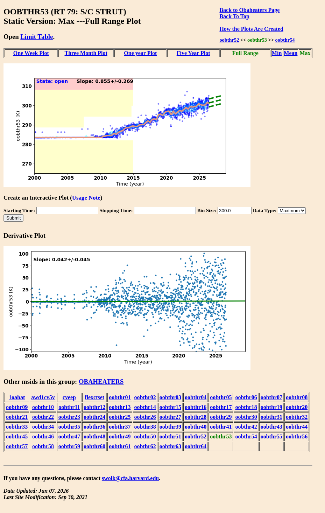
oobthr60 (94, 446)
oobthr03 (170, 397)
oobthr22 (43, 417)
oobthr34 (43, 427)
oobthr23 (69, 417)
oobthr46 (43, 436)
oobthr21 (17, 417)
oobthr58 (43, 446)
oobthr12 (94, 407)
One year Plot (140, 53)
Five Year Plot (193, 53)
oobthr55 (271, 436)
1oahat (17, 397)
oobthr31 (271, 417)
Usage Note (86, 197)
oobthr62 (145, 446)
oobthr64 (195, 446)
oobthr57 (17, 446)
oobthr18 (246, 407)
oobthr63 (170, 446)
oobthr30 (246, 417)
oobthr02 (145, 397)
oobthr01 (119, 397)
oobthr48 (94, 436)
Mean (290, 53)
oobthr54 (285, 40)
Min (277, 53)
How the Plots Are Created (251, 29)
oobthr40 (195, 427)
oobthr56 (297, 436)
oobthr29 (221, 417)
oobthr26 (145, 417)
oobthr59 (69, 446)
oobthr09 (17, 407)
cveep (69, 397)
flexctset (94, 397)
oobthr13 (119, 407)
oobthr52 (229, 40)
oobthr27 (170, 417)
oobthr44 (297, 427)
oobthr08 (297, 397)
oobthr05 (221, 397)
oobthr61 (119, 446)
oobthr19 (271, 407)
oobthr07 (271, 397)
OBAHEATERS (101, 381)
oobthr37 (119, 427)
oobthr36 (94, 427)
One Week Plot (31, 53)
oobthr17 (221, 407)
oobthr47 (69, 436)
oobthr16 (195, 407)
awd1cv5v (43, 397)
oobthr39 (170, 427)
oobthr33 (17, 427)
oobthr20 (297, 407)
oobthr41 (221, 427)
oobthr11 (69, 407)
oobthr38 (145, 427)
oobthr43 (271, 427)
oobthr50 (145, 436)
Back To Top (234, 16)
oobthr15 (170, 407)
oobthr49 (119, 436)
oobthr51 (170, 436)
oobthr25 (119, 417)
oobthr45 (17, 436)
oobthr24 (94, 417)
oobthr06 (246, 397)
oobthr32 (297, 417)
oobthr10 (43, 407)
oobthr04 (195, 397)
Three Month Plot (85, 53)
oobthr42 (246, 427)
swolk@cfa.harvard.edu (130, 478)
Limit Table (36, 36)
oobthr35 (69, 427)
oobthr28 (195, 417)
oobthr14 (145, 407)
